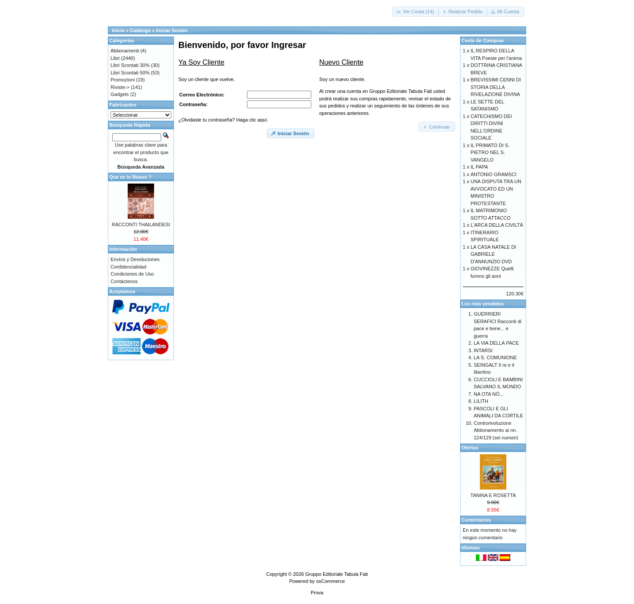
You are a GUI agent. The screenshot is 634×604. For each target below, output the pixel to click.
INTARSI (483, 350)
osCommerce (330, 581)
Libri (115, 58)
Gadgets (120, 94)
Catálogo (140, 30)
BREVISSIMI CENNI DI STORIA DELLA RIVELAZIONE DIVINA (496, 87)
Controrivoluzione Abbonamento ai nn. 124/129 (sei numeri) (496, 430)
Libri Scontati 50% (130, 72)
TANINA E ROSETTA (493, 495)
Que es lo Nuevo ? (130, 177)
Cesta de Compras (482, 40)
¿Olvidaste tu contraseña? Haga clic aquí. (223, 119)
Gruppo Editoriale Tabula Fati (336, 574)
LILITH (481, 401)
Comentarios (476, 520)
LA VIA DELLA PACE (496, 343)
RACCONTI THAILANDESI (141, 224)
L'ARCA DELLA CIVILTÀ (497, 225)
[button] (415, 12)
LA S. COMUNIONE (495, 357)
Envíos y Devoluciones (135, 259)
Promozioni (123, 79)
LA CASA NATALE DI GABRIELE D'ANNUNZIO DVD (493, 254)
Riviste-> (120, 87)
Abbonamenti (125, 50)
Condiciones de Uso (132, 273)
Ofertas (470, 447)
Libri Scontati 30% (130, 65)
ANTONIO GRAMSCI (493, 174)
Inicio (118, 30)
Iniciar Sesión (172, 30)
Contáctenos (124, 281)
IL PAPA (479, 166)
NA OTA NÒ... (489, 394)
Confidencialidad (128, 266)
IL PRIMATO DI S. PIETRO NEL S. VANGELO (490, 152)
